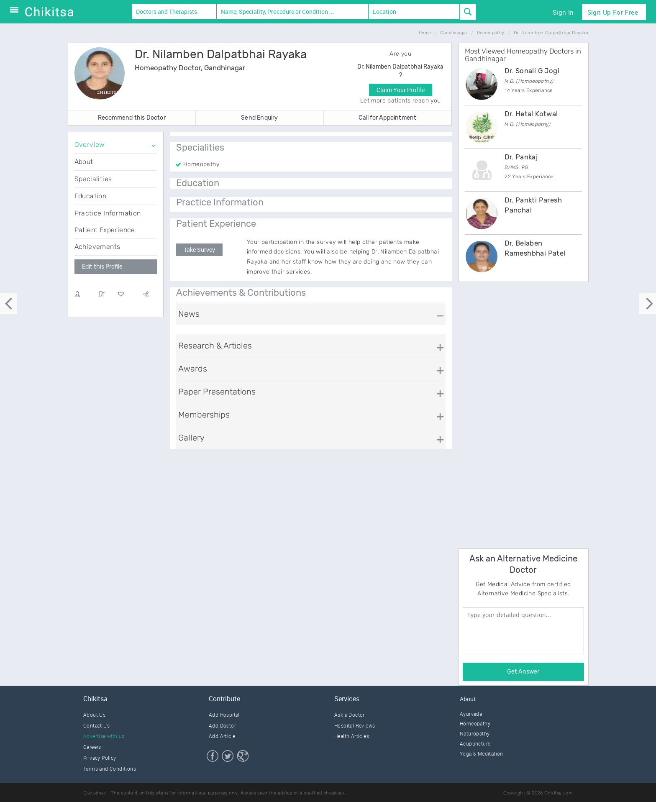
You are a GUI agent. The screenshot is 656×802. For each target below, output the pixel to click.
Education (90, 196)
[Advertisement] (521, 413)
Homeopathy (475, 723)
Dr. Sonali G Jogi (532, 71)
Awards (192, 369)
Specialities (93, 179)
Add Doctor (222, 725)
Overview (89, 145)
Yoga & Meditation (481, 753)
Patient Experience (104, 230)
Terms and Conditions (109, 768)
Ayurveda (471, 713)
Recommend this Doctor (132, 117)
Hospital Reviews (354, 725)
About (83, 162)
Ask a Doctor (349, 714)
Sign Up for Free (612, 12)
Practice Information (107, 213)
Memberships (204, 415)
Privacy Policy (99, 757)
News (189, 314)
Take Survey (199, 250)
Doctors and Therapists (166, 11)
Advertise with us (104, 736)
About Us (94, 714)
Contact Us (96, 725)
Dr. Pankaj (521, 157)
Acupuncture (475, 743)
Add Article (222, 736)
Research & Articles (215, 346)
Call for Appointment (387, 117)
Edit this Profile (102, 266)
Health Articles (351, 736)
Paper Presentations (217, 392)
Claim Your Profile (401, 90)
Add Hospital (224, 714)
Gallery (191, 438)
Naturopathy (474, 733)
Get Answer (523, 671)
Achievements (97, 247)
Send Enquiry (259, 117)
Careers (92, 746)
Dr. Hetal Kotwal (531, 114)
